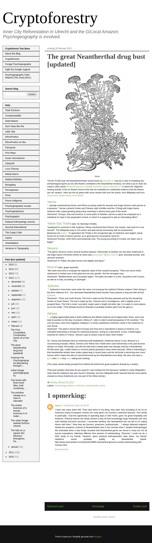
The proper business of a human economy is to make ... (19, 410)
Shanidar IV (108, 181)
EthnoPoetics (12, 137)
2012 (11, 278)
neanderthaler (92, 385)
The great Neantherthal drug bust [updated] (18, 349)
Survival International (15, 227)
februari (15, 326)
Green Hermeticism (15, 158)
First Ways (10, 153)
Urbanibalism (11, 243)
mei (13, 312)
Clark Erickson (12, 110)
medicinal (80, 385)
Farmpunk (10, 147)
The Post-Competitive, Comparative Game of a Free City (20, 335)
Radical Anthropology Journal (20, 222)
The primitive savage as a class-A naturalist (18, 396)
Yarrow (51, 202)
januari (15, 447)
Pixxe (8, 195)
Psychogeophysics (14, 211)
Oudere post (140, 506)
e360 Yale (10, 131)
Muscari (52, 267)
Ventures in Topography (17, 248)
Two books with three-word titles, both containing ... (18, 384)
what (59, 358)
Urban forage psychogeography (20, 373)
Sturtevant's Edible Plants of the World (65, 195)
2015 (11, 264)
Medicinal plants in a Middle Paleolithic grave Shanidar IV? (94, 186)
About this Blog (12, 53)
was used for (112, 255)
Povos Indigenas (13, 200)
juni (13, 308)
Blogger (97, 536)
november (16, 286)
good (49, 358)
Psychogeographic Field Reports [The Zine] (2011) (18, 76)
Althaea (52, 313)
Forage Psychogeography (18, 64)
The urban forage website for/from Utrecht (20, 423)
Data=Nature (11, 121)
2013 (11, 273)
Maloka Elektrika (13, 179)
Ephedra (53, 286)
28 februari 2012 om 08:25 (76, 405)
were (69, 358)
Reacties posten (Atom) (104, 517)
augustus (16, 299)
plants (102, 385)
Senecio (52, 248)
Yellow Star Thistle (59, 223)
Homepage (98, 506)
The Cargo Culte (13, 232)
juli (13, 304)
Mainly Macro (12, 174)
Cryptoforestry (50, 18)
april (13, 317)
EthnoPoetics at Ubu (15, 142)
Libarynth (10, 163)
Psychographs (12, 216)
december (16, 281)
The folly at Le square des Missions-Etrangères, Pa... (18, 435)
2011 (11, 452)
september (17, 295)
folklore (71, 385)
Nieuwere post (55, 506)
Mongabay (10, 184)
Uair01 (8, 238)
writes (63, 233)
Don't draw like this (14, 126)
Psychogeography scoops (18, 206)
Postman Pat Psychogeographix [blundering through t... (20, 361)
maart (14, 321)
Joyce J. (59, 405)
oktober (15, 290)
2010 (11, 456)
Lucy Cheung (12, 168)
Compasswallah (13, 115)
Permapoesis (11, 190)
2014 (11, 269)
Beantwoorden (62, 449)
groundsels (97, 255)
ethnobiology (60, 385)
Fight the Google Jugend (17, 69)
